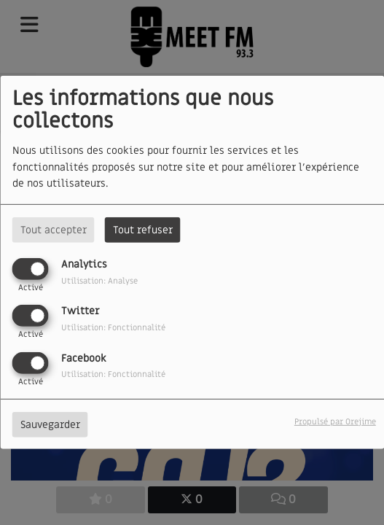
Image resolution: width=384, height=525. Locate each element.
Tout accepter (53, 230)
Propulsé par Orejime (335, 421)
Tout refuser (143, 230)
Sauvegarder (50, 424)
